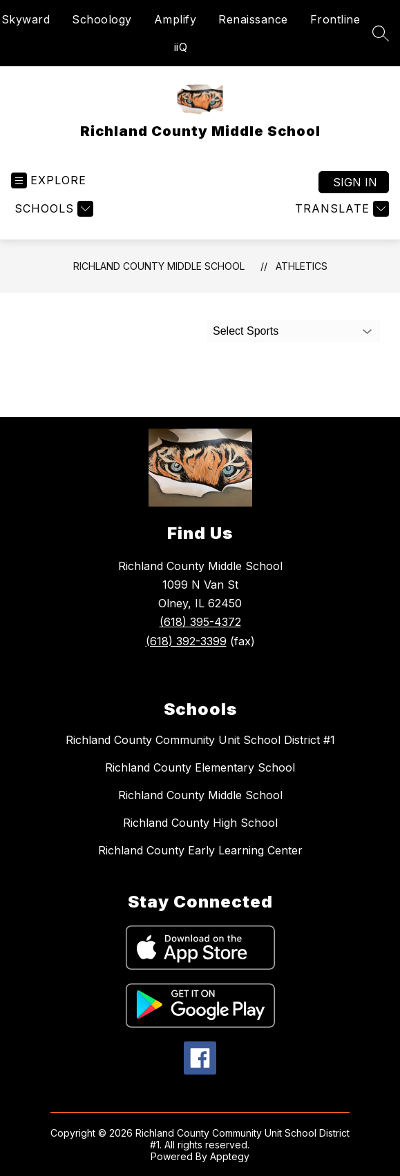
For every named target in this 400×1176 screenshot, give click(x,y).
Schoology (102, 19)
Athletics (301, 266)
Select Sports (245, 331)
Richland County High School (200, 823)
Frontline (335, 19)
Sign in (355, 182)
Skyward (25, 19)
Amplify (175, 19)
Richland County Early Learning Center (200, 850)
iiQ (181, 47)
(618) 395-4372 (200, 622)
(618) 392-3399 (186, 641)
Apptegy (229, 1156)
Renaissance (253, 19)
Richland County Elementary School (200, 767)
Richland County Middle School (159, 266)
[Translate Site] (340, 208)
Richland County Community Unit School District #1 (200, 740)
